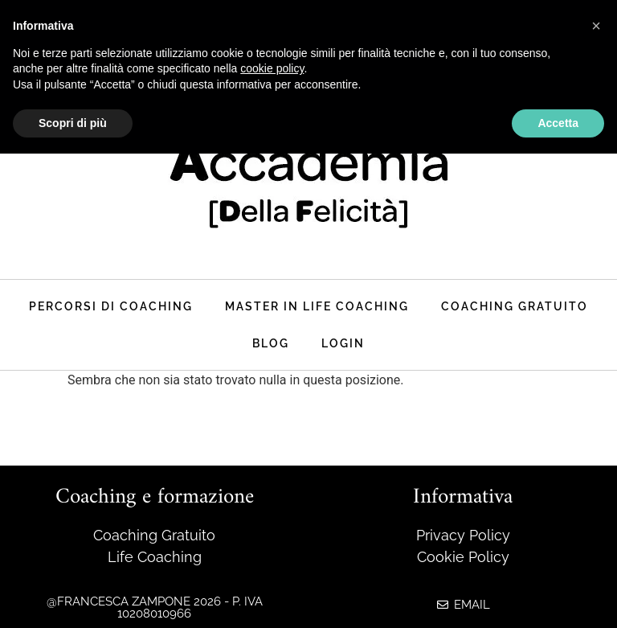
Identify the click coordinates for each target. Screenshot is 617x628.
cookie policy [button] (272, 68)
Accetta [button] (557, 123)
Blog (270, 343)
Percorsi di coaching (111, 306)
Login (343, 343)
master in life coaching (317, 306)
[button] (596, 26)
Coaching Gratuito (514, 306)
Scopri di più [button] (73, 123)
